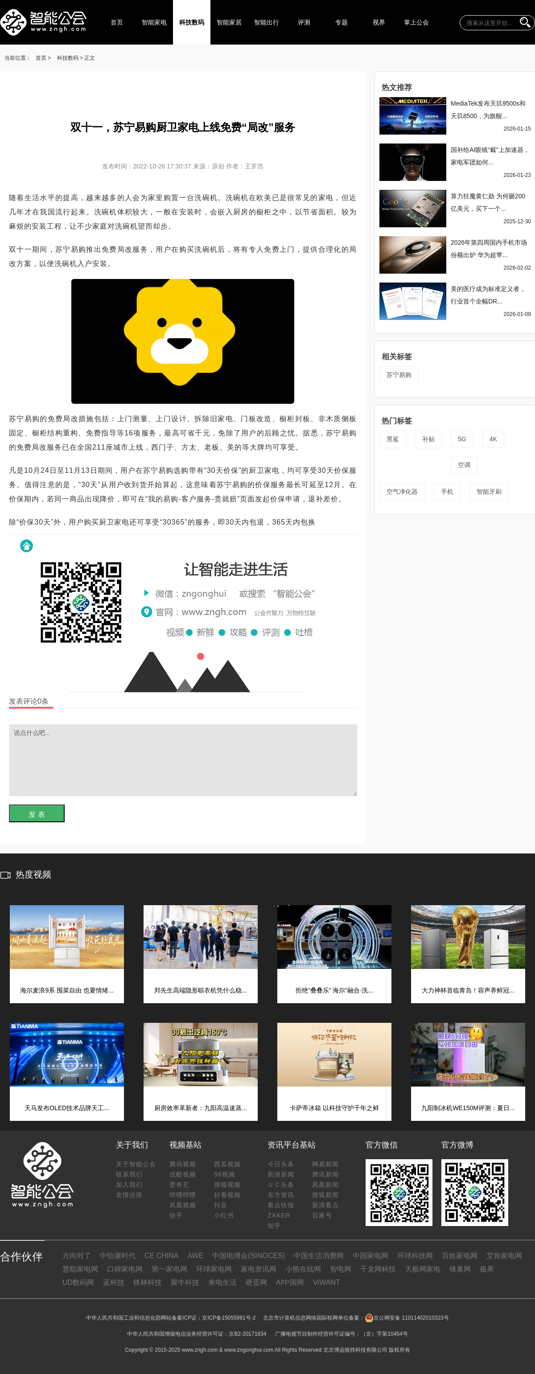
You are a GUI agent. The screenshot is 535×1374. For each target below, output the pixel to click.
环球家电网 (214, 1269)
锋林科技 (147, 1282)
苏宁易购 (399, 374)
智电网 (340, 1269)
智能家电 (154, 22)
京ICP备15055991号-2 (228, 1318)
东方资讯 (281, 1194)
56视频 (224, 1174)
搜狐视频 (227, 1184)
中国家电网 (370, 1255)
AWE (195, 1255)
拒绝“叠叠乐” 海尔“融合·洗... (334, 990)
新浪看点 (325, 1205)
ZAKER (279, 1215)
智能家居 (229, 22)
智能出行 (266, 22)
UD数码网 (78, 1282)
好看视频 (227, 1194)
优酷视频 (182, 1174)
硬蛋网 (256, 1282)
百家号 (322, 1215)
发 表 (37, 814)
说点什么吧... (183, 760)
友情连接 (129, 1194)
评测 (304, 22)
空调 (464, 464)
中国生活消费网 (319, 1255)
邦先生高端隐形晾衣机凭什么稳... (200, 990)
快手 (176, 1215)
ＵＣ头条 (281, 1184)
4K (493, 439)
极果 (487, 1269)
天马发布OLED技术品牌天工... (67, 1108)
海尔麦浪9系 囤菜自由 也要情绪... (66, 990)
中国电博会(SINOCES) (248, 1255)
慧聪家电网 (80, 1269)
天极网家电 (422, 1269)
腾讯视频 (182, 1164)
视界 (379, 22)
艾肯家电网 (504, 1255)
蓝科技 (113, 1282)
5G (462, 439)
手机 (447, 491)
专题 (341, 22)
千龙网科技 (378, 1269)
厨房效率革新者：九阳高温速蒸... (200, 1108)
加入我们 (129, 1184)
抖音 (220, 1205)
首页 (117, 22)
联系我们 (129, 1174)
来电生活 (222, 1282)
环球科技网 (415, 1255)
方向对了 (76, 1255)
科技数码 (191, 22)
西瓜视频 (227, 1164)
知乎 (274, 1225)
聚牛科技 (185, 1282)
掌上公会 (416, 22)
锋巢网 (460, 1269)
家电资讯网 (258, 1269)
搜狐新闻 (325, 1194)
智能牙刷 (489, 491)
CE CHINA (161, 1255)
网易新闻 (325, 1164)
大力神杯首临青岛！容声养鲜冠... (468, 990)
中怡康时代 (118, 1255)
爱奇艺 (179, 1184)
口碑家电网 (125, 1269)
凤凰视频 (182, 1205)
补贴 (428, 439)
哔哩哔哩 (182, 1194)
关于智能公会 (136, 1164)
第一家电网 (169, 1269)
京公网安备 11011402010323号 (407, 1317)
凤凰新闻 (325, 1184)
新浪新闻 (281, 1174)
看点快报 (281, 1205)
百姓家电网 (459, 1255)
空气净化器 (402, 491)
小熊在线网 (303, 1269)
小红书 (224, 1215)
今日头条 (281, 1164)
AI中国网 (290, 1282)
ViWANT (326, 1282)
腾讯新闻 (325, 1174)
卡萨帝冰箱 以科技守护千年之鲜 (334, 1108)
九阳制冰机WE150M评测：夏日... (467, 1108)
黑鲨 (393, 439)
